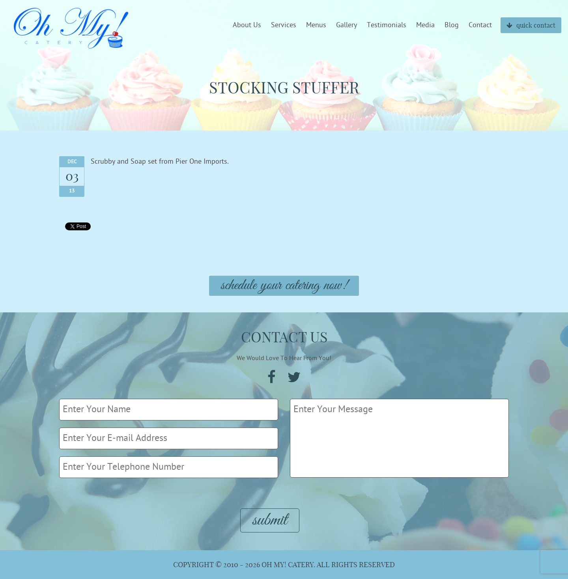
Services (283, 25)
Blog (452, 25)
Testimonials (386, 25)
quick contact (530, 25)
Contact (480, 25)
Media (425, 25)
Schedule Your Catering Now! (284, 286)
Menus (316, 25)
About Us (247, 25)
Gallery (346, 25)
